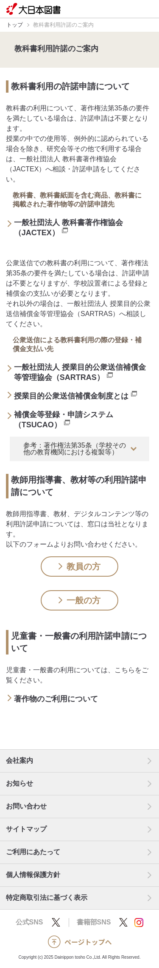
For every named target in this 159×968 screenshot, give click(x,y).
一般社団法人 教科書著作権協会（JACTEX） (68, 227)
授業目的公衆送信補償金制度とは (75, 395)
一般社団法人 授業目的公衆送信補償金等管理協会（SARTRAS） (80, 372)
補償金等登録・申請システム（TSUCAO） (63, 419)
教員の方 (79, 566)
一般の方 (79, 600)
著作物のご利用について (60, 698)
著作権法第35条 (105, 108)
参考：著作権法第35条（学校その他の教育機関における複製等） (74, 449)
